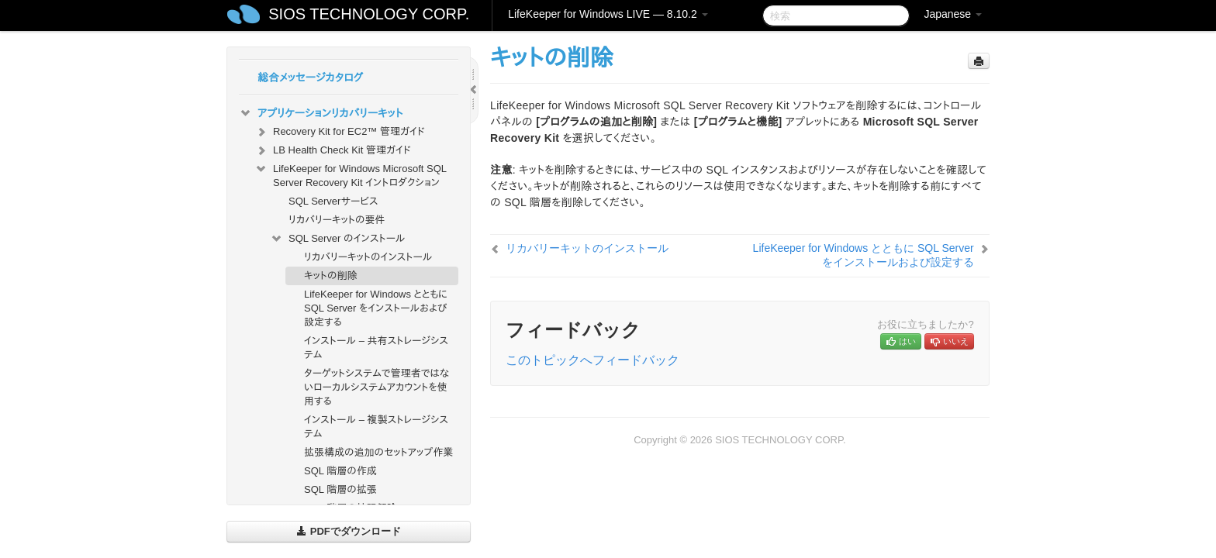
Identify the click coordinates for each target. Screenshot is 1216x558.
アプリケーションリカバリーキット (320, 113)
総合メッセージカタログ (310, 77)
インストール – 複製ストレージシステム (376, 426)
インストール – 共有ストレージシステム (376, 347)
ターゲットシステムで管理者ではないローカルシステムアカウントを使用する (376, 387)
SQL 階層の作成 (340, 471)
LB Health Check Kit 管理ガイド (332, 150)
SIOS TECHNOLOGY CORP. (368, 13)
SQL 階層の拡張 (340, 489)
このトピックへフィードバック (592, 360)
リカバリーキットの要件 (336, 220)
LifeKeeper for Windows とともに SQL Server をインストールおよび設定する (375, 308)
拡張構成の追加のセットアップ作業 (378, 452)
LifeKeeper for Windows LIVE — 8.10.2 (607, 14)
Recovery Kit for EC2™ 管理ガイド (339, 131)
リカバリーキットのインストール (368, 257)
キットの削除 (331, 275)
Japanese (953, 14)
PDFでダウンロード (348, 531)
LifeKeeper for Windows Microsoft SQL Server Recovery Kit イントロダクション (350, 174)
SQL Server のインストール (338, 238)
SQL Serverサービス (333, 201)
